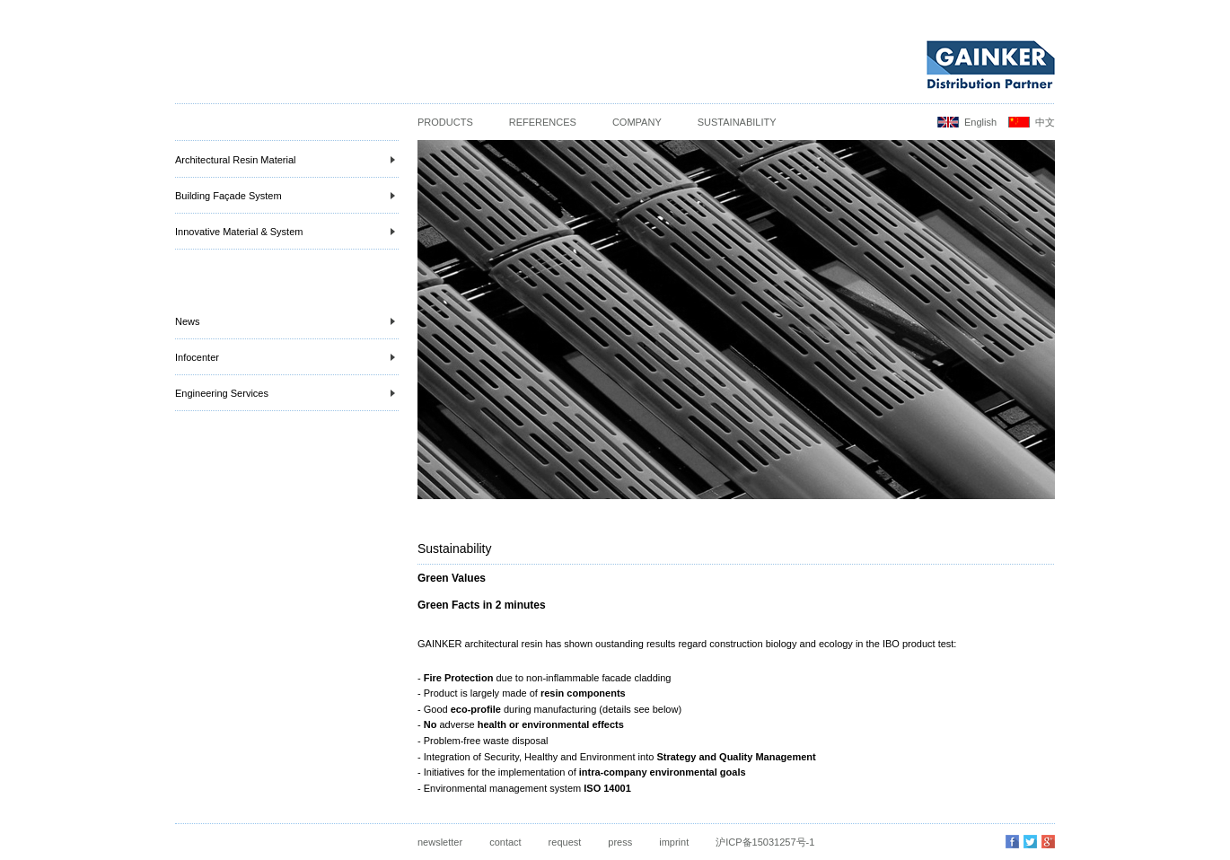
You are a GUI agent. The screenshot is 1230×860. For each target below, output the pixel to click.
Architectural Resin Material (285, 159)
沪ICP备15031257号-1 (765, 842)
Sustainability (737, 122)
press (620, 842)
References (542, 122)
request (565, 842)
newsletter (439, 842)
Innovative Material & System (285, 231)
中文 (1045, 122)
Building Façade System (285, 195)
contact (505, 842)
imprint (674, 842)
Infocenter (285, 357)
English (980, 122)
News (285, 321)
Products (445, 122)
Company (637, 122)
